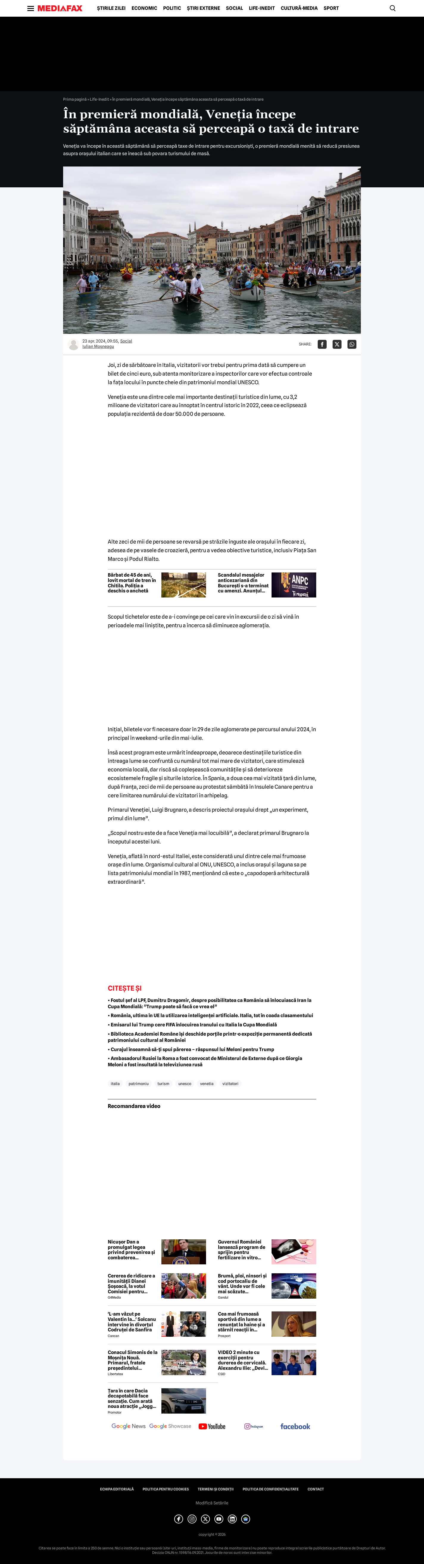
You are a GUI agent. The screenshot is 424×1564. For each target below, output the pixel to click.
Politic (172, 8)
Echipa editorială (117, 1489)
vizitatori (230, 1083)
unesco (184, 1083)
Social (234, 8)
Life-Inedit (262, 8)
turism (163, 1083)
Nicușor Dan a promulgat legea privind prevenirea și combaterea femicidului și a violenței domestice (131, 1249)
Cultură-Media (299, 8)
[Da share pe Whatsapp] (351, 344)
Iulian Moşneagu (98, 346)
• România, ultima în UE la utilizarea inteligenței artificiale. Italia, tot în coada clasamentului (210, 1015)
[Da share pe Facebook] (322, 344)
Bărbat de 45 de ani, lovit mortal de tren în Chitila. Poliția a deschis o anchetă (132, 582)
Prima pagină (75, 99)
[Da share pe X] (337, 344)
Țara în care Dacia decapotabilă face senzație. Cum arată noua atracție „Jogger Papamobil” (133, 1398)
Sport (331, 8)
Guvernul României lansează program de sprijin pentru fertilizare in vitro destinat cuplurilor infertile (241, 1249)
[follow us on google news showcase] (170, 1427)
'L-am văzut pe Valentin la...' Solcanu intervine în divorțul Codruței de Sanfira (132, 1321)
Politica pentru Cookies (166, 1489)
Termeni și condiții (216, 1489)
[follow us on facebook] (295, 1426)
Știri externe (203, 8)
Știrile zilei (111, 8)
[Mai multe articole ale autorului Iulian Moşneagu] (74, 344)
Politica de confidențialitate (271, 1489)
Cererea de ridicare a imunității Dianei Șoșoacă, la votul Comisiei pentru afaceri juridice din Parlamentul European (131, 1283)
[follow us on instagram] (254, 1427)
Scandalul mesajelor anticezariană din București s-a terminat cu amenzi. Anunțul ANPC (243, 582)
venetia (206, 1083)
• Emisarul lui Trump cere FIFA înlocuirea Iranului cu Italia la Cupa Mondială (192, 1025)
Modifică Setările (212, 1503)
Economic (144, 8)
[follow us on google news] (128, 1427)
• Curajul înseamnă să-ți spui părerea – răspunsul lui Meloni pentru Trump (191, 1049)
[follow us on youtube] (212, 1427)
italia (115, 1083)
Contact (316, 1489)
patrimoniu (139, 1083)
